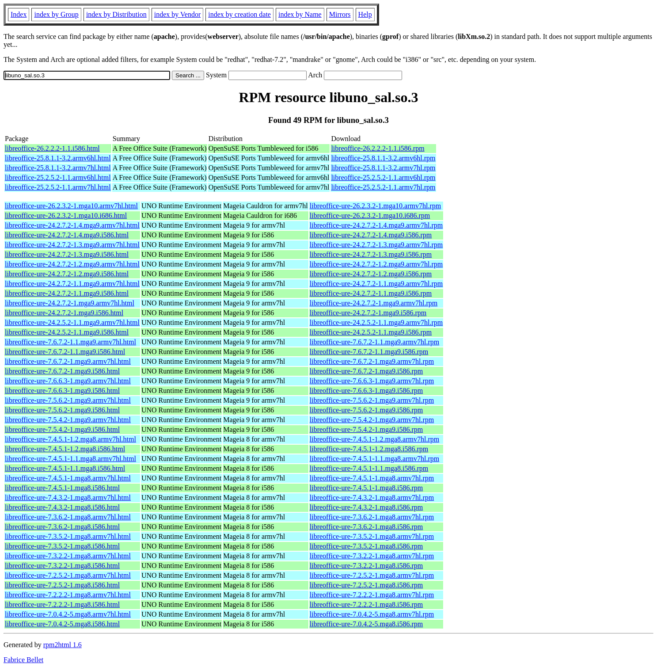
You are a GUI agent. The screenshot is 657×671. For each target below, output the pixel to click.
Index (19, 14)
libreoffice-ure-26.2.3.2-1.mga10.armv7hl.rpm (375, 206)
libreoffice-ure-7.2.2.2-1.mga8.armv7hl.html (68, 595)
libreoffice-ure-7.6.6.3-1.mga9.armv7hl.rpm (372, 381)
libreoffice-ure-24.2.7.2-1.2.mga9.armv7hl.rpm (376, 264)
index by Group (56, 14)
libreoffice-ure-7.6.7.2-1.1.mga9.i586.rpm (369, 351)
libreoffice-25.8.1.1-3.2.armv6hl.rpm (383, 158)
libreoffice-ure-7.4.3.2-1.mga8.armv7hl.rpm (372, 497)
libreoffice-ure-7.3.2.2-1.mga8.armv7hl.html (68, 556)
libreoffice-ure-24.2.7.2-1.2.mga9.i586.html (67, 274)
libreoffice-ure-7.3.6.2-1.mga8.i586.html (62, 526)
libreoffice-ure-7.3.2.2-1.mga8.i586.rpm (366, 565)
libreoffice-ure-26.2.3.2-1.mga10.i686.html (66, 215)
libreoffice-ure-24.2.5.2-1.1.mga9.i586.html (67, 332)
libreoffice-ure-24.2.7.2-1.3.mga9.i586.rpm (371, 254)
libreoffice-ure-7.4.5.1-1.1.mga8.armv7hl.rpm (374, 458)
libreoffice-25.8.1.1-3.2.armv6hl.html (58, 158)
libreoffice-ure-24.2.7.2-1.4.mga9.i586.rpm (371, 235)
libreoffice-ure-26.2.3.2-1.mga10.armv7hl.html (71, 206)
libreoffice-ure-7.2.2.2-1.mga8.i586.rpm (366, 604)
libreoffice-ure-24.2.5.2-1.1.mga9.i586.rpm (371, 332)
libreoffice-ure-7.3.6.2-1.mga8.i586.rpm (366, 526)
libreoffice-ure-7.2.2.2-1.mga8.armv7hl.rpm (372, 595)
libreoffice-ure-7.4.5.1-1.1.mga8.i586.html (65, 468)
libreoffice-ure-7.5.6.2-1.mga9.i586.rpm (366, 410)
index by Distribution (116, 14)
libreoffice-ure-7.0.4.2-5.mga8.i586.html (62, 624)
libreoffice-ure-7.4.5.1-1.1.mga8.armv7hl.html (70, 458)
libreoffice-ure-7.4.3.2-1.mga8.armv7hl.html (68, 497)
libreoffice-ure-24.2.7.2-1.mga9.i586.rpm (368, 312)
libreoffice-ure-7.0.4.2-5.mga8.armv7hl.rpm (372, 614)
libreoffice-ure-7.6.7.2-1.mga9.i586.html (62, 371)
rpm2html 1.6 (62, 644)
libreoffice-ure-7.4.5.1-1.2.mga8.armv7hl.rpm (374, 439)
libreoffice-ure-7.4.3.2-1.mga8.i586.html (62, 507)
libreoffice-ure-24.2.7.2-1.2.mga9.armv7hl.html (72, 264)
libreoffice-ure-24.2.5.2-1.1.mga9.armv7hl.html (72, 322)
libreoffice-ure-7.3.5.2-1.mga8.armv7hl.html (68, 536)
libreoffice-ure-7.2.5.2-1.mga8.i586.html (62, 585)
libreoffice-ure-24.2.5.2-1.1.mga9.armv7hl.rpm (376, 322)
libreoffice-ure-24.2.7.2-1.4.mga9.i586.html (67, 235)
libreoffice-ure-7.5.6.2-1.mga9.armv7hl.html (68, 400)
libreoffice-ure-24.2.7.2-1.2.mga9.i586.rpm (371, 274)
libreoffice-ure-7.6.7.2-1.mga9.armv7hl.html (68, 361)
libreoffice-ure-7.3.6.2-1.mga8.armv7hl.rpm (372, 517)
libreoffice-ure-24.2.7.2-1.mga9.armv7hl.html (69, 303)
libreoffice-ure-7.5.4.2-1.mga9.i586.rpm (366, 429)
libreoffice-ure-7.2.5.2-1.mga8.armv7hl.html (68, 575)
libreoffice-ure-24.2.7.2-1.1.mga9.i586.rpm (371, 293)
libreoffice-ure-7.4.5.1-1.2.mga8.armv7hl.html (70, 439)
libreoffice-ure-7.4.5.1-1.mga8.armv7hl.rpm (372, 478)
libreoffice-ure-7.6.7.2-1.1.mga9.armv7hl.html (70, 342)
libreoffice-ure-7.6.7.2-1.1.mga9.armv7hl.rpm (374, 342)
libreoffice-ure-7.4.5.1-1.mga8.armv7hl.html (68, 478)
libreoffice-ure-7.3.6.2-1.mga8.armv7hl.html (68, 517)
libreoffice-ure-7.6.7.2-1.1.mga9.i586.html (65, 351)
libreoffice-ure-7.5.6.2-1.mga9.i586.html (62, 410)
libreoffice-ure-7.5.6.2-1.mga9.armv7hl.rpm (372, 400)
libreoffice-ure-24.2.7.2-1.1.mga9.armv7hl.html (72, 283)
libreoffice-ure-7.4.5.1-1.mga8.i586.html (62, 488)
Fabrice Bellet (23, 659)
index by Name (300, 14)
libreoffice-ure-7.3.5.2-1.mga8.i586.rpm (366, 546)
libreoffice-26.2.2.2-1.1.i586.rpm (377, 148)
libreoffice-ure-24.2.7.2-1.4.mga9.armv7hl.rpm (376, 225)
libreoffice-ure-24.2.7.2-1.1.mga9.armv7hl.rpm (376, 283)
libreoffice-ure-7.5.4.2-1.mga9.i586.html (62, 429)
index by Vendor (177, 14)
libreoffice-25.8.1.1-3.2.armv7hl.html (58, 168)
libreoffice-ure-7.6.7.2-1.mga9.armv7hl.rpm (372, 361)
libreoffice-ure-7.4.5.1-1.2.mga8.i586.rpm (369, 449)
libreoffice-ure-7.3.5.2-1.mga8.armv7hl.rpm (372, 536)
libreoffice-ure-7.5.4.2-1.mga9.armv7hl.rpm (372, 419)
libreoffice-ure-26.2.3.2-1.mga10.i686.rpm (370, 215)
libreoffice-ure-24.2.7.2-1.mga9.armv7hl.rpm (373, 303)
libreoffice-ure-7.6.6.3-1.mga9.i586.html (62, 390)
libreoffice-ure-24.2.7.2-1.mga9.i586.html (64, 312)
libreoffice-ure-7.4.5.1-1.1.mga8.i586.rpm (369, 468)
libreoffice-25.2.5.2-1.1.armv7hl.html (58, 187)
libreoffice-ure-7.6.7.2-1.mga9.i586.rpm (366, 371)
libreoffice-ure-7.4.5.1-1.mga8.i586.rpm (366, 488)
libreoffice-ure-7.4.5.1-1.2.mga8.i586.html (65, 449)
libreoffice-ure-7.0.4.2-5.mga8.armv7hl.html (68, 614)
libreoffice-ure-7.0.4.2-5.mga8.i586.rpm (366, 624)
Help (365, 14)
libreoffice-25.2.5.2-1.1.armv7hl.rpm (383, 187)
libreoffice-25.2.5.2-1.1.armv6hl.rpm (383, 177)
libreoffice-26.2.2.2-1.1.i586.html (52, 148)
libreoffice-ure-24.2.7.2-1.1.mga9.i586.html (67, 293)
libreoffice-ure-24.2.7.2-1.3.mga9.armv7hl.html (72, 244)
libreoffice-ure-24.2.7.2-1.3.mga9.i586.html (67, 254)
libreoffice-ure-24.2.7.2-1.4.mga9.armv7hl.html (72, 225)
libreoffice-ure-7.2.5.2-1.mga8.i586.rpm (366, 585)
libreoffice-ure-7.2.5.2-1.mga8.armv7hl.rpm (372, 575)
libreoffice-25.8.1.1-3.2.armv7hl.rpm (383, 168)
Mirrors (340, 14)
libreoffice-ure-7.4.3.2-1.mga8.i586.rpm (366, 507)
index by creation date (239, 14)
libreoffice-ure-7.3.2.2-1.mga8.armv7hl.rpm (372, 556)
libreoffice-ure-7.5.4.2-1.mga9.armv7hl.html (68, 419)
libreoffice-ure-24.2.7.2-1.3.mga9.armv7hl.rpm (376, 244)
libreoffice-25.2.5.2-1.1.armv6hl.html (58, 177)
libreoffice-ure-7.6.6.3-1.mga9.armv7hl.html (68, 381)
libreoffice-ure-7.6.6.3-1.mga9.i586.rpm (366, 390)
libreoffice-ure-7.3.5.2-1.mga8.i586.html (62, 546)
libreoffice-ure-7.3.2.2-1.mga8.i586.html (62, 565)
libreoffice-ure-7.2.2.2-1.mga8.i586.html (62, 604)
